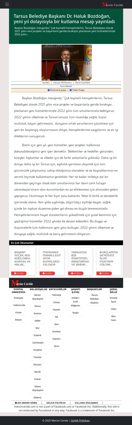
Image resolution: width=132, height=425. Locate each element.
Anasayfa (18, 298)
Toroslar (38, 357)
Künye (18, 312)
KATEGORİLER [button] (56, 289)
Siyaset (56, 309)
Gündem (56, 331)
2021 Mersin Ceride (26, 403)
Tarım (56, 346)
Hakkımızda (19, 305)
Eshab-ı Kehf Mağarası (75, 302)
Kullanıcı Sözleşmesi (86, 403)
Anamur (37, 313)
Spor (56, 324)
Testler (75, 313)
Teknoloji (56, 295)
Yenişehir (37, 350)
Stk (56, 317)
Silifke (37, 320)
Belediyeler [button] (37, 289)
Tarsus (37, 306)
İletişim (18, 320)
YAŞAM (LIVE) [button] (75, 291)
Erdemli (37, 335)
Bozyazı (38, 364)
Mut (37, 328)
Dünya (56, 302)
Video (113, 309)
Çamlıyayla (37, 342)
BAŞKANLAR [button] (94, 289)
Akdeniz (38, 397)
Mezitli (37, 372)
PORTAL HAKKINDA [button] (18, 291)
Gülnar (37, 379)
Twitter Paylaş (77, 90)
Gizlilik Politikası (56, 403)
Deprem (57, 339)
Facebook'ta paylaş (57, 90)
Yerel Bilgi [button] (114, 291)
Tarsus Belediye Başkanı (94, 299)
